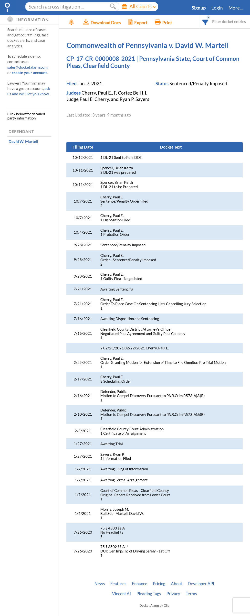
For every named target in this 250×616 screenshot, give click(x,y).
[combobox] (205, 21)
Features (118, 583)
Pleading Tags (148, 593)
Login (217, 8)
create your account (29, 72)
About (176, 583)
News (99, 583)
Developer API (201, 583)
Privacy (173, 593)
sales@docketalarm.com (27, 67)
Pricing (159, 583)
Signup (199, 8)
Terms (191, 593)
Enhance (139, 583)
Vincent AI (121, 593)
